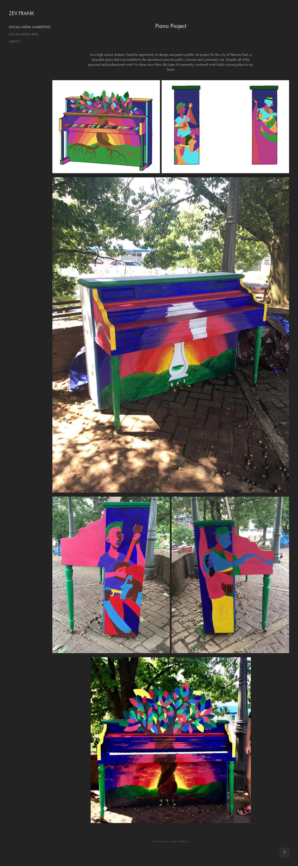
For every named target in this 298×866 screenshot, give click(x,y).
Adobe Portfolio (179, 841)
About (14, 41)
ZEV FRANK (21, 13)
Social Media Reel (23, 34)
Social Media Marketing (30, 27)
